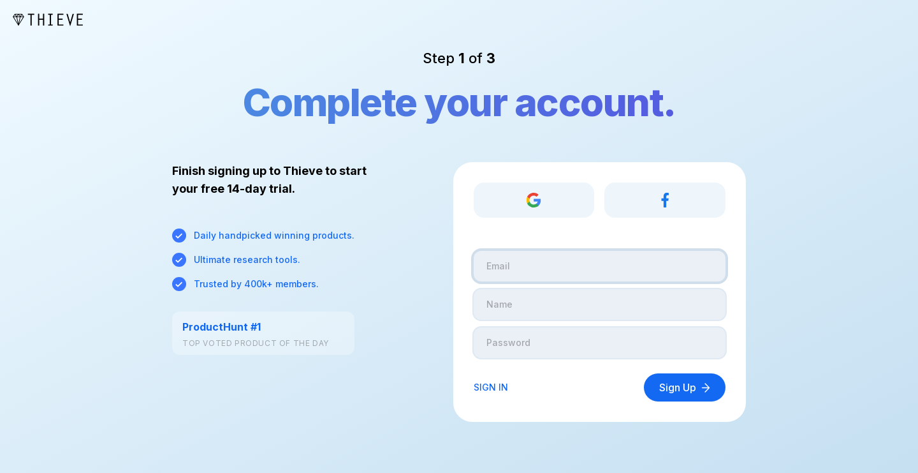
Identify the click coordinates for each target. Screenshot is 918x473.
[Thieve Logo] (48, 20)
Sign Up (684, 387)
